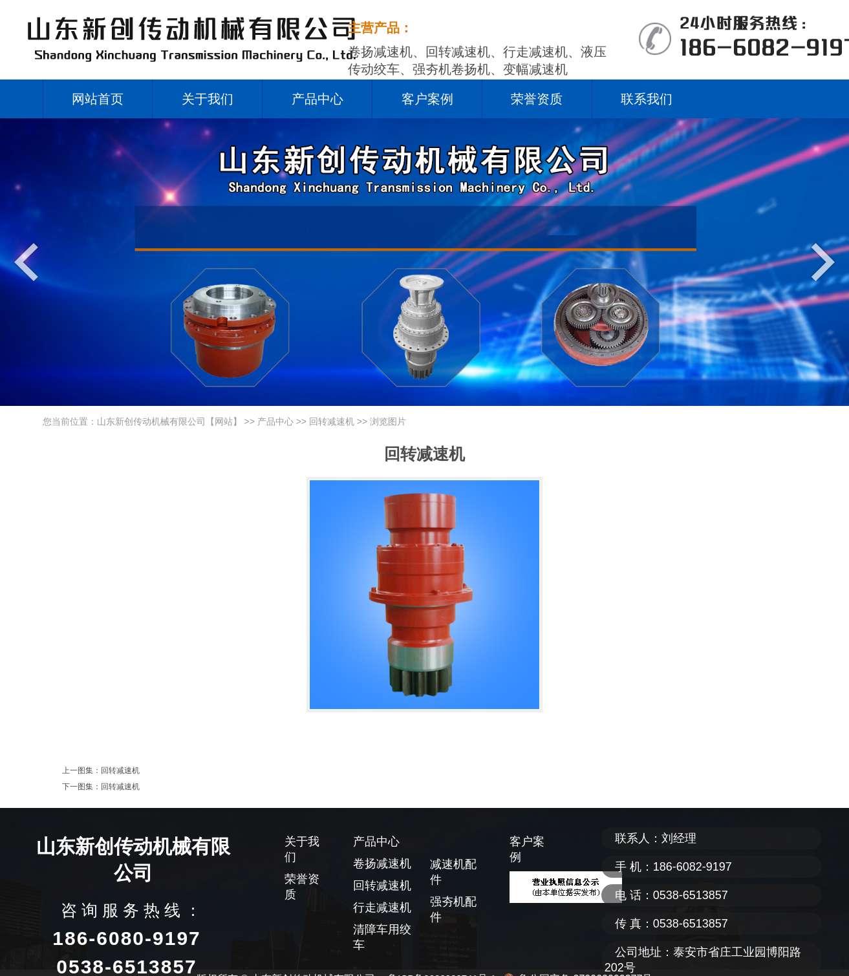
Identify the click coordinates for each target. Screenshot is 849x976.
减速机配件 (453, 872)
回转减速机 (331, 421)
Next (820, 261)
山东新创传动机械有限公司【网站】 (169, 421)
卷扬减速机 (382, 863)
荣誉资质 (537, 99)
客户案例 (427, 99)
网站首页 (98, 99)
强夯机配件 (453, 909)
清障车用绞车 (382, 937)
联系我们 (646, 99)
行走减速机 (382, 907)
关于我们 (207, 99)
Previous (29, 261)
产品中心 (317, 99)
